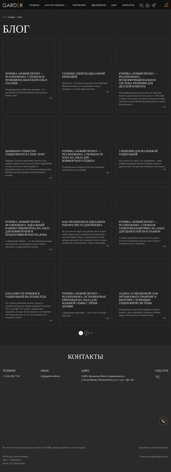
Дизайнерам (99, 5)
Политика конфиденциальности (153, 456)
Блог (114, 5)
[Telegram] (153, 5)
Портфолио (79, 5)
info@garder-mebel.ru (50, 376)
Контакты (128, 5)
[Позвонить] (141, 5)
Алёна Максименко (159, 447)
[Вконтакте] (157, 377)
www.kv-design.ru (78, 447)
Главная (34, 5)
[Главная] (12, 5)
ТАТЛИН (47, 447)
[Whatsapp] (147, 5)
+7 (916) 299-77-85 (11, 376)
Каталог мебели (54, 5)
